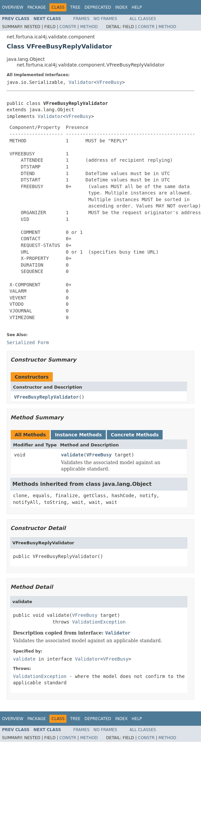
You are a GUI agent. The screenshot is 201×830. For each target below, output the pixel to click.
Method (89, 26)
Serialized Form (28, 342)
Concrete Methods (135, 434)
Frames (81, 18)
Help (137, 7)
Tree (75, 7)
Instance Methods (78, 434)
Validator (81, 82)
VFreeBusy (109, 82)
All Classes (143, 18)
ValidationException (99, 622)
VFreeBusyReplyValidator (46, 397)
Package (36, 7)
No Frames (105, 18)
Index (121, 7)
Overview (12, 7)
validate (72, 454)
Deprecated (97, 7)
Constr (67, 26)
